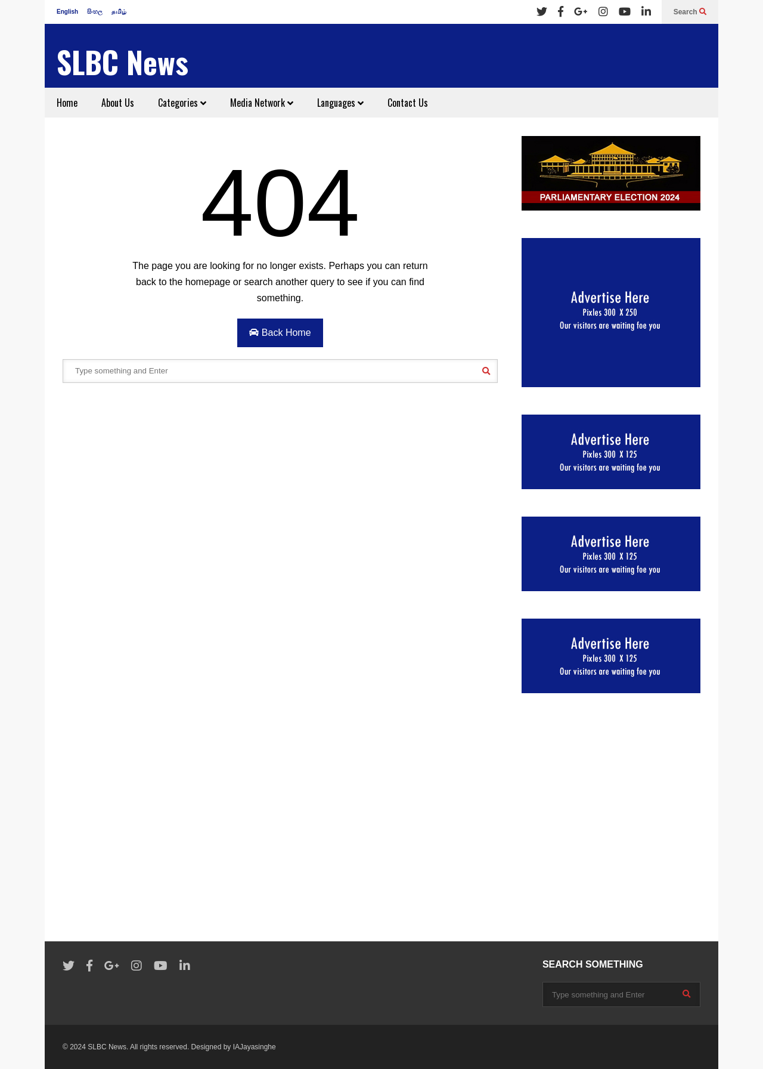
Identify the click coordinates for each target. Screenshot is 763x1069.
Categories (182, 102)
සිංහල (95, 11)
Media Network (261, 102)
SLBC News (122, 62)
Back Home (280, 333)
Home (67, 102)
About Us (117, 102)
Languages (340, 102)
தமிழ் (118, 11)
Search (690, 12)
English (67, 11)
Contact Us (407, 102)
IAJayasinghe (254, 1047)
